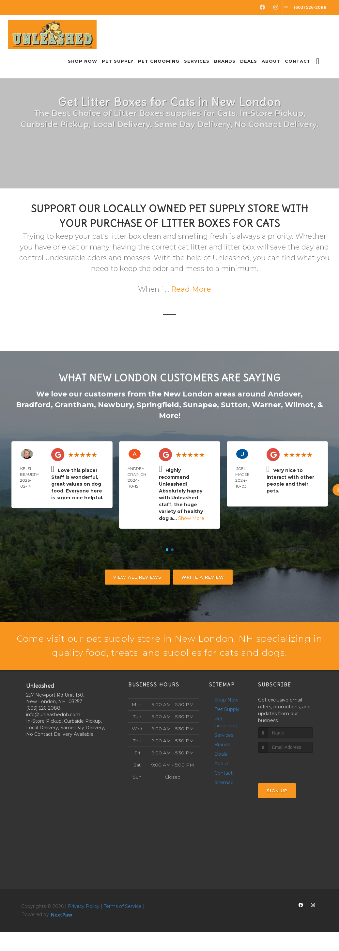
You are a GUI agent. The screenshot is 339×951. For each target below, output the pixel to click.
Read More (191, 289)
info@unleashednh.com (53, 733)
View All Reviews (137, 577)
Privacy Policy (84, 925)
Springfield (158, 404)
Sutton (234, 404)
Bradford (33, 404)
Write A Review (202, 577)
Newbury (115, 404)
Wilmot (299, 404)
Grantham (74, 404)
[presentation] (293, 784)
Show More (191, 518)
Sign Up (277, 810)
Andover (284, 394)
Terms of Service (123, 925)
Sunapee (200, 404)
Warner (266, 404)
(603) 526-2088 (43, 727)
